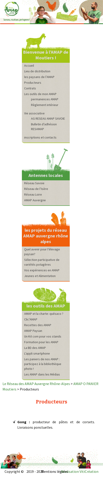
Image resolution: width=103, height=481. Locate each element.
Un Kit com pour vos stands (42, 336)
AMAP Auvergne (35, 200)
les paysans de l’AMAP (39, 77)
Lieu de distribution (37, 71)
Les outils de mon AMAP (40, 94)
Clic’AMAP (30, 319)
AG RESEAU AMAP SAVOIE (48, 118)
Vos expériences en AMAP (41, 270)
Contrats (30, 88)
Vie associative (34, 113)
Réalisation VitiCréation (79, 471)
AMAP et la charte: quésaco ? (43, 314)
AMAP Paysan (33, 331)
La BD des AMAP (35, 348)
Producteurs (32, 83)
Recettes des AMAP (37, 325)
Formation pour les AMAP (41, 342)
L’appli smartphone (37, 353)
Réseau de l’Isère (36, 189)
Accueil (29, 65)
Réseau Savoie (34, 183)
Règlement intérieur (44, 105)
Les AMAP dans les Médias (42, 374)
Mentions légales (54, 471)
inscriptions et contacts (40, 137)
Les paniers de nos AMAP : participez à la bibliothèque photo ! (42, 364)
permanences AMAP (44, 99)
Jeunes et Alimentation (40, 276)
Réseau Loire (33, 194)
